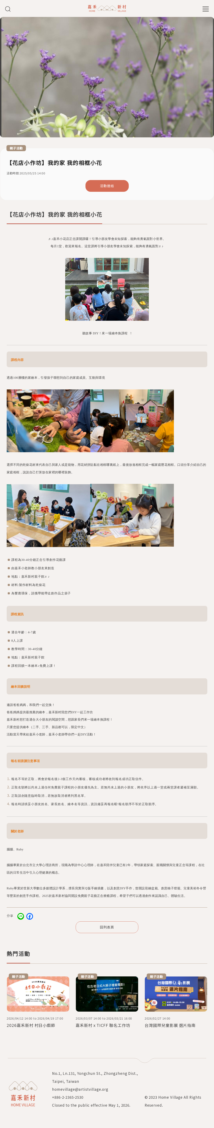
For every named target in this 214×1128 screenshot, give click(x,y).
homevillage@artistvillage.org (80, 1089)
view (38, 1002)
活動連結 (107, 185)
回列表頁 (107, 927)
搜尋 (8, 9)
